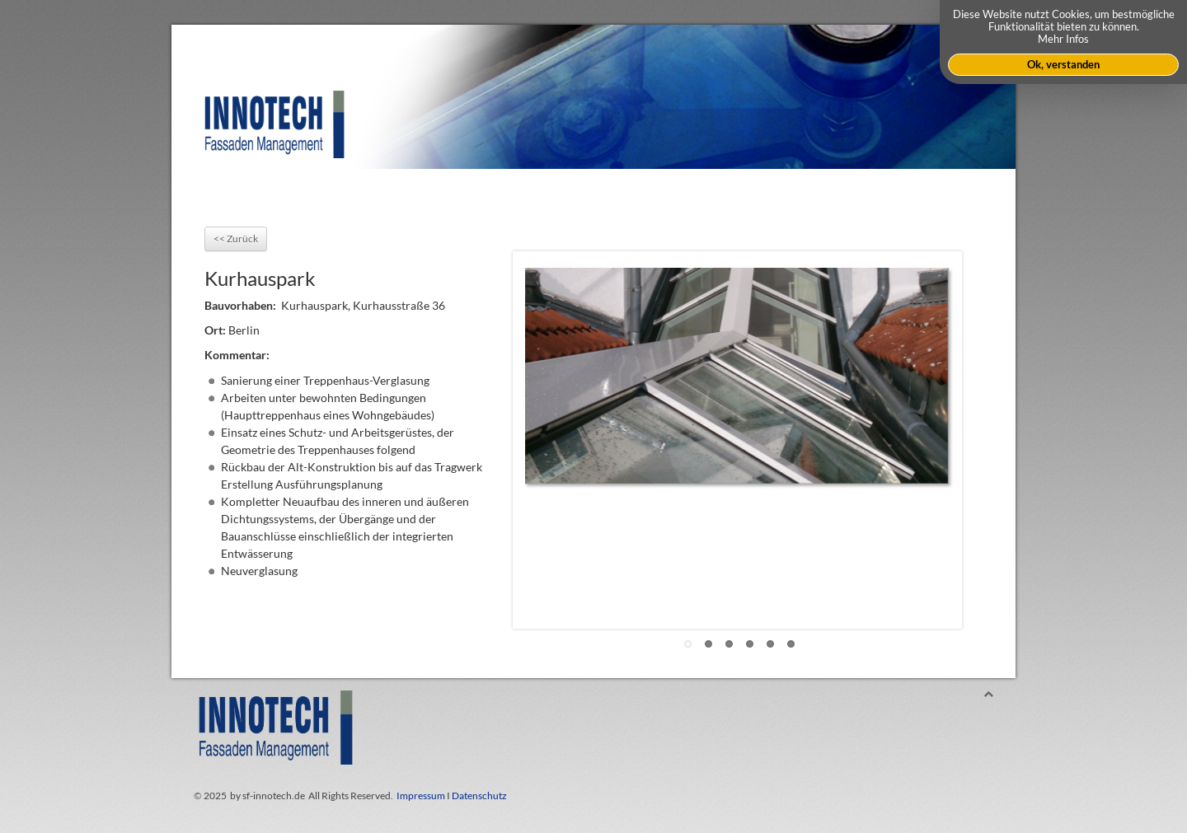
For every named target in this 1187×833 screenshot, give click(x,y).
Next (937, 444)
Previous (541, 444)
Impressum (420, 795)
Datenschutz (479, 795)
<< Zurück (235, 238)
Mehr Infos (1063, 39)
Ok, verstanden (1063, 64)
